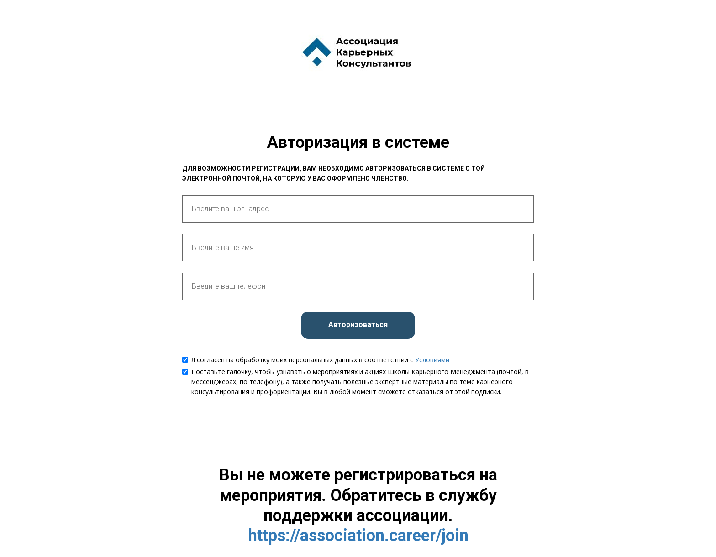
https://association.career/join (358, 535)
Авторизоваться (358, 324)
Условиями (432, 359)
